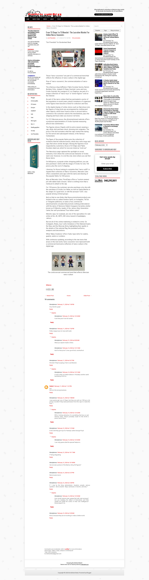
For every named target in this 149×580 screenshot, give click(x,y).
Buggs (33, 97)
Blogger (89, 572)
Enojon (33, 107)
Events (45, 19)
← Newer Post (49, 295)
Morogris (33, 121)
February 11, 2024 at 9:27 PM (65, 360)
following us (84, 564)
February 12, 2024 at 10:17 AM (66, 452)
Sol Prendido (35, 134)
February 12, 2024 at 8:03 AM (70, 340)
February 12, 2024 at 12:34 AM (71, 316)
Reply (51, 309)
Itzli (32, 114)
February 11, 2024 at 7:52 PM (65, 328)
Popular (97, 30)
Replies (54, 313)
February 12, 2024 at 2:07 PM (65, 472)
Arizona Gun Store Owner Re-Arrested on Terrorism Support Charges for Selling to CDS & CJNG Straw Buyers (111, 112)
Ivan (32, 117)
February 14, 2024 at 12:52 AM (71, 413)
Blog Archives (115, 30)
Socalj (33, 130)
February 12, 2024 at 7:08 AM (65, 398)
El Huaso (33, 104)
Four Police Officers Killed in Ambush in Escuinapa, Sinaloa (111, 126)
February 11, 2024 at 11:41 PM (63, 386)
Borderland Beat (73, 572)
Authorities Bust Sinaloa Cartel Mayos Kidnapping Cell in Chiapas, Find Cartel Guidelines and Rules (111, 67)
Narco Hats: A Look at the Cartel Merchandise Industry (111, 96)
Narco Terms (36, 19)
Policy (59, 19)
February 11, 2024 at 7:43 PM (65, 304)
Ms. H (32, 124)
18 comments (76, 38)
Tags (105, 30)
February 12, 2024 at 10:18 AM (66, 462)
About (52, 19)
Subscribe (107, 169)
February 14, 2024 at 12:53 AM (71, 440)
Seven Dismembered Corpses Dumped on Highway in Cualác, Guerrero (109, 51)
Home (27, 19)
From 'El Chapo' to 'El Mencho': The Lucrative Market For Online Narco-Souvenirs (68, 33)
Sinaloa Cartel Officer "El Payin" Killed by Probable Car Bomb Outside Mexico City (111, 36)
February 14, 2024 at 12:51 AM (71, 348)
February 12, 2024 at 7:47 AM (65, 428)
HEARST (33, 111)
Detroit (51, 386)
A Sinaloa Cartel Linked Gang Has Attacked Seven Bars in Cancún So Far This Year (111, 82)
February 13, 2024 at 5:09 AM (65, 513)
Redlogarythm (35, 127)
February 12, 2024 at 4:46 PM (65, 483)
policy (32, 86)
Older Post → (87, 295)
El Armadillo (34, 101)
